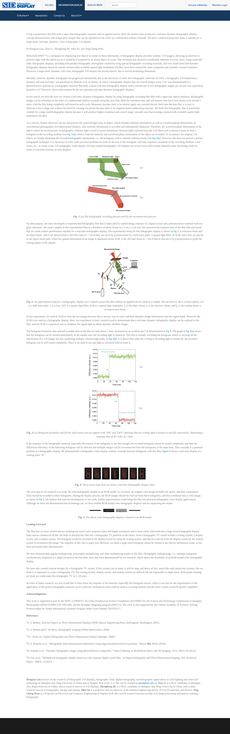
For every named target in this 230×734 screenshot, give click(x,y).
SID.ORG (49, 5)
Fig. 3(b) (113, 339)
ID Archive (23, 15)
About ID (76, 15)
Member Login (219, 5)
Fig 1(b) (156, 138)
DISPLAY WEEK (94, 5)
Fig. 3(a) (190, 331)
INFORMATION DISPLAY (70, 5)
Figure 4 (166, 451)
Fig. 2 (176, 231)
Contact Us (59, 15)
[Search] (123, 5)
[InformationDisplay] (20, 5)
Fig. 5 (41, 499)
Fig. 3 (168, 331)
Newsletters (41, 15)
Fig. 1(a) (71, 134)
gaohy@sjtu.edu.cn (147, 683)
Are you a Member (197, 5)
